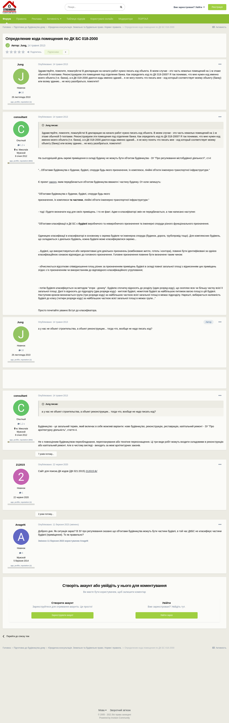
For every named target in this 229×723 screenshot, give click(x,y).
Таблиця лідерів (76, 18)
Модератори (125, 18)
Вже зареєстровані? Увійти (189, 7)
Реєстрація (217, 7)
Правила (21, 18)
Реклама (37, 18)
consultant (20, 116)
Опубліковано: (53, 64)
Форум (7, 20)
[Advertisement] (102, 381)
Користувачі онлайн (101, 18)
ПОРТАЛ (143, 18)
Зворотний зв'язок (120, 710)
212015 (20, 464)
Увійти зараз (166, 615)
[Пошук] (91, 7)
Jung (23, 45)
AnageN (20, 524)
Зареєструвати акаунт (62, 615)
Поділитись (34, 52)
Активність (54, 18)
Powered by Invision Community (114, 718)
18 (21, 92)
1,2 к (21, 145)
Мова (102, 710)
